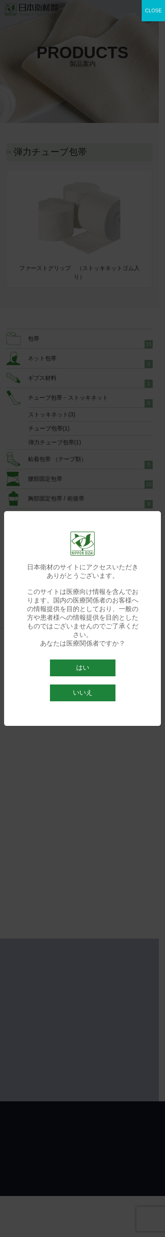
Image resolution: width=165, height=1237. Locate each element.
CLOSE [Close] (153, 11)
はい (82, 667)
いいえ (83, 692)
